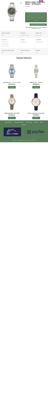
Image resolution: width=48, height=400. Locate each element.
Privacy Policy (29, 122)
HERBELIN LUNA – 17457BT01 (36, 82)
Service (36, 122)
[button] (21, 3)
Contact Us (24, 124)
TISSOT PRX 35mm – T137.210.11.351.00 (12, 82)
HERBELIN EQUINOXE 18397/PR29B (11, 113)
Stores (41, 122)
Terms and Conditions (19, 122)
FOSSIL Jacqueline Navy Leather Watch (36, 113)
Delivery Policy (8, 122)
